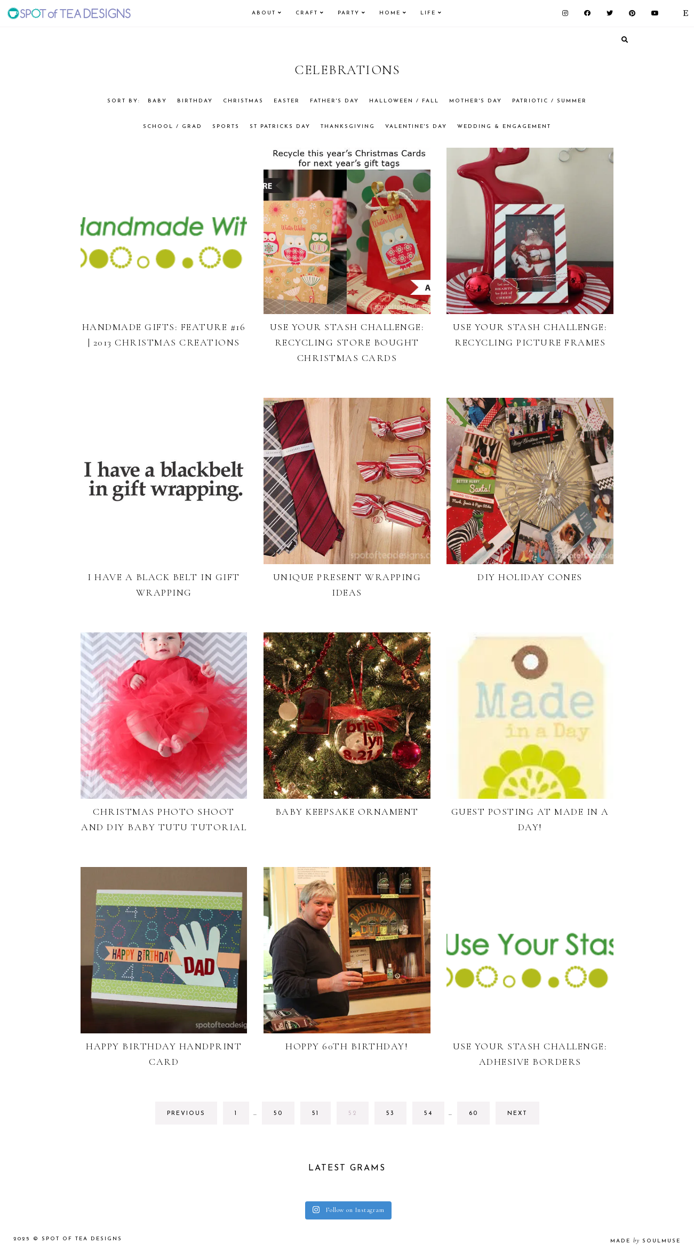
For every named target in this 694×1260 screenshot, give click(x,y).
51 (321, 1116)
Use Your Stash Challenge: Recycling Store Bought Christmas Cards (347, 342)
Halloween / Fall (404, 101)
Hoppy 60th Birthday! (346, 1046)
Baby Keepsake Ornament (347, 811)
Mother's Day (475, 101)
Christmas (243, 101)
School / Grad (172, 127)
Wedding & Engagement (504, 127)
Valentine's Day (416, 127)
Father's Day (334, 101)
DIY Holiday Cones (530, 577)
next (517, 1114)
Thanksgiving (348, 127)
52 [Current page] (358, 1116)
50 (283, 1116)
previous (186, 1114)
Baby (157, 101)
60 (478, 1116)
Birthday (195, 101)
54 (433, 1116)
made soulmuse (645, 1241)
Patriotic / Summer (549, 101)
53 (395, 1116)
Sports (226, 127)
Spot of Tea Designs (82, 1239)
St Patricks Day (280, 127)
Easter (287, 101)
